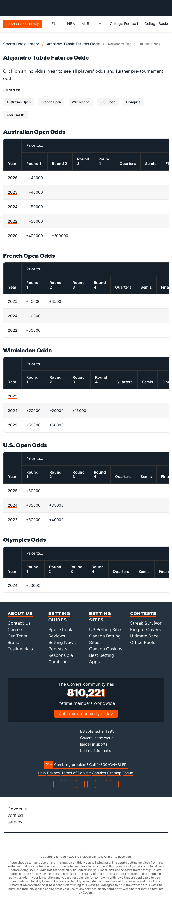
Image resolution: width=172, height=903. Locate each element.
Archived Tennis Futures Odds (73, 44)
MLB (85, 23)
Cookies (99, 773)
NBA (71, 23)
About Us (20, 613)
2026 (12, 177)
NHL (99, 23)
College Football (124, 23)
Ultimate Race (144, 636)
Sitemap (114, 773)
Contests (143, 613)
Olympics (133, 102)
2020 (12, 235)
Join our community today (86, 713)
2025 (12, 192)
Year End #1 (15, 115)
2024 (12, 206)
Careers (15, 629)
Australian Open (18, 102)
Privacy (53, 773)
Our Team (17, 636)
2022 (12, 221)
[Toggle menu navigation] (165, 8)
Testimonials (20, 648)
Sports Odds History (21, 44)
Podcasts (57, 648)
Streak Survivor (146, 623)
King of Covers (145, 629)
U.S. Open (107, 102)
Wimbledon (80, 102)
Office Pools (142, 642)
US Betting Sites (105, 629)
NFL (55, 23)
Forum (128, 773)
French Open (51, 102)
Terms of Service (76, 773)
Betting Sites (100, 616)
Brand (13, 642)
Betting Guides (59, 616)
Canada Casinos (105, 648)
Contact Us (19, 623)
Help (42, 773)
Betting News (62, 642)
